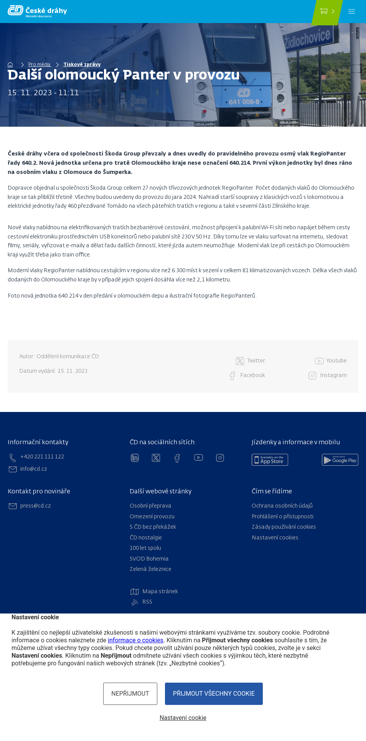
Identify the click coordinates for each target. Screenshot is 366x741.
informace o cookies (135, 640)
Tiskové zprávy (82, 65)
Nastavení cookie (183, 717)
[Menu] (352, 11)
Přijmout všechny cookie (214, 693)
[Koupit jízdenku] (327, 12)
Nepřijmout (130, 693)
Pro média (39, 65)
